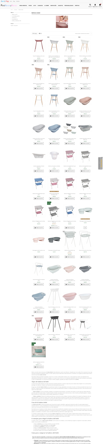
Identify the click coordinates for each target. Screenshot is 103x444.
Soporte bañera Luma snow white (54, 307)
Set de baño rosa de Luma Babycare (69, 335)
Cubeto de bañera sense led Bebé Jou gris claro (39, 139)
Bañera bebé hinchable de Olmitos (38, 363)
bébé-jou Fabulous (16, 20)
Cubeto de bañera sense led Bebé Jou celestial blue (54, 139)
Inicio (11, 1)
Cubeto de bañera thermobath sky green (54, 280)
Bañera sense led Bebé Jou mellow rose (38, 84)
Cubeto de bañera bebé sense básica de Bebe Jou (69, 139)
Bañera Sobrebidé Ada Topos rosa (70, 167)
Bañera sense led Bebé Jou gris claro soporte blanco (54, 56)
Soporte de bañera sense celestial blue (54, 111)
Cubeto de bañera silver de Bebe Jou (85, 139)
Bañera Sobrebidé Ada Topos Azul (39, 194)
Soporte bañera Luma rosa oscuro (38, 56)
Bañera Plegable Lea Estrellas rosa (38, 222)
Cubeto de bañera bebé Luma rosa (70, 307)
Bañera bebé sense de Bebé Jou (85, 56)
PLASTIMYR (15, 19)
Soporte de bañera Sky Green (85, 250)
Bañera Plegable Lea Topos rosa (69, 194)
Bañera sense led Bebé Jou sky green (69, 56)
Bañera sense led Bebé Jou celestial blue (54, 84)
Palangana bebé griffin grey (54, 250)
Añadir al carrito (39, 60)
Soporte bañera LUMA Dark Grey (54, 335)
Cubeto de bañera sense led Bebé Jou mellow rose (85, 111)
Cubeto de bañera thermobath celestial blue (38, 307)
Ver (85, 227)
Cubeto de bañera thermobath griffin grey (85, 280)
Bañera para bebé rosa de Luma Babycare (38, 335)
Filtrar (35, 33)
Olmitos (14, 17)
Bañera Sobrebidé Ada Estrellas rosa (54, 194)
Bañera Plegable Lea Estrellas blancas (54, 222)
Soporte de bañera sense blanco (38, 111)
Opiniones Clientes (99, 163)
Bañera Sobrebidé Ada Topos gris (85, 167)
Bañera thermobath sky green (70, 251)
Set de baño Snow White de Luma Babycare (85, 335)
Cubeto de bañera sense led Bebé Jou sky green (70, 111)
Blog (14, 1)
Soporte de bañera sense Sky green (70, 84)
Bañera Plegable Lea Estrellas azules (69, 222)
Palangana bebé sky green (85, 221)
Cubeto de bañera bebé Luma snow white (85, 307)
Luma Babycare (15, 16)
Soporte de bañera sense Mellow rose (85, 84)
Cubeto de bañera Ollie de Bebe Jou (38, 167)
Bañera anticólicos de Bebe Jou (54, 167)
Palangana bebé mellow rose (39, 250)
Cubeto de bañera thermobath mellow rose (69, 280)
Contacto (17, 1)
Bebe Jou (14, 14)
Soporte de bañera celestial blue (39, 280)
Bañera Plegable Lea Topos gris (85, 194)
